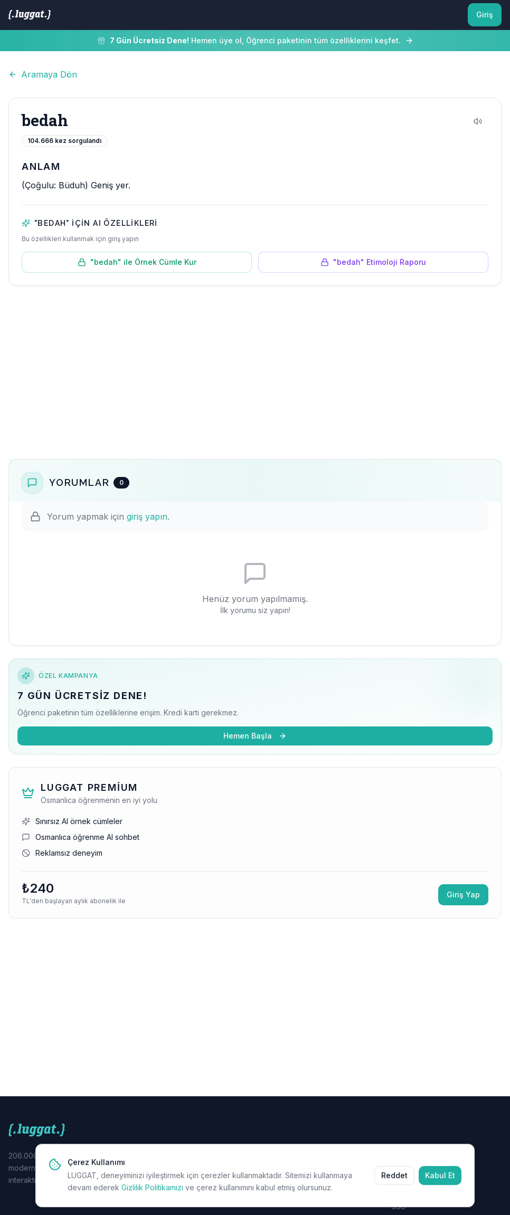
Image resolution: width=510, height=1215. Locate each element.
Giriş (484, 14)
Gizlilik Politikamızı (152, 1195)
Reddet (394, 1183)
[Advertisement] (255, 372)
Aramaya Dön (42, 74)
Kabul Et (440, 1183)
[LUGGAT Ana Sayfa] (29, 14)
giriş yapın (147, 516)
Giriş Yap (463, 894)
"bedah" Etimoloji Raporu (373, 261)
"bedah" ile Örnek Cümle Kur (137, 261)
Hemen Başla (255, 735)
